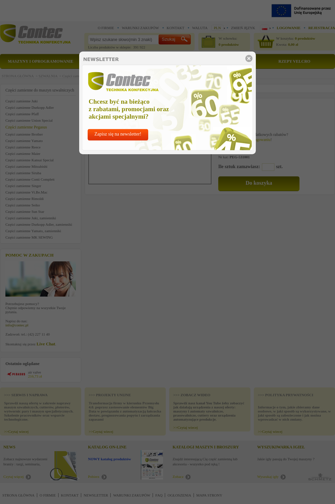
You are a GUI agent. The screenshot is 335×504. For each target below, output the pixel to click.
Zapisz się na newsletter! (117, 134)
